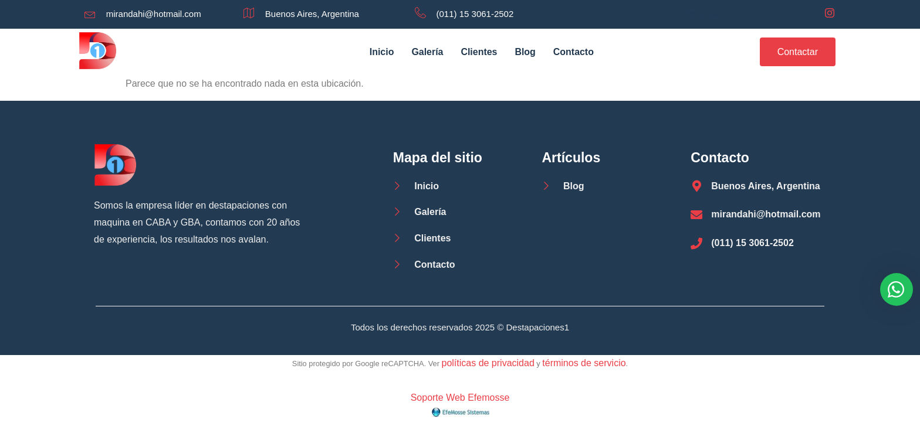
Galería (427, 52)
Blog (525, 52)
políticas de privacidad (487, 363)
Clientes (479, 52)
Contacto (573, 52)
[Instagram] (829, 14)
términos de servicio (583, 363)
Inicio (381, 52)
